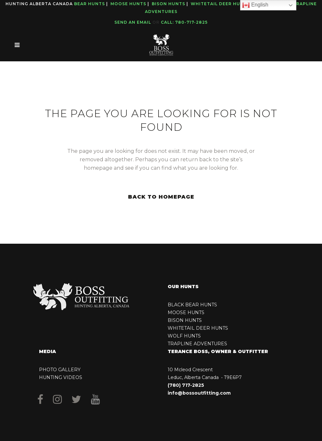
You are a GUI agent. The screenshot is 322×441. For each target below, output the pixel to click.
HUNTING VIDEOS (60, 377)
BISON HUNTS (185, 320)
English (255, 5)
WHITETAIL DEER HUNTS (198, 328)
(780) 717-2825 (186, 385)
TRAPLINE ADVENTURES (197, 344)
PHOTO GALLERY (60, 370)
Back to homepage (161, 197)
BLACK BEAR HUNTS (192, 305)
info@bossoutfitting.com (199, 393)
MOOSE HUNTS (186, 312)
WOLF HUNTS (184, 336)
